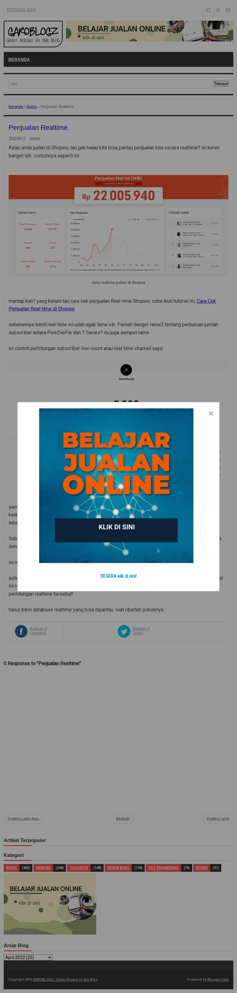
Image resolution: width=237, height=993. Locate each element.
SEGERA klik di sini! (118, 575)
